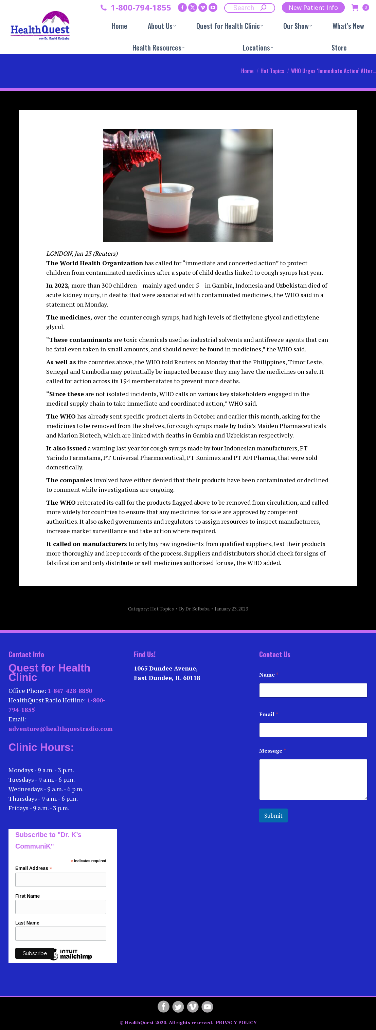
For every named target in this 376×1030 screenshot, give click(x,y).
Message (272, 750)
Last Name (27, 923)
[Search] (249, 8)
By (194, 608)
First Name (27, 896)
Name (269, 675)
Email (268, 714)
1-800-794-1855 (141, 7)
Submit (273, 815)
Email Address (33, 868)
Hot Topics (162, 608)
